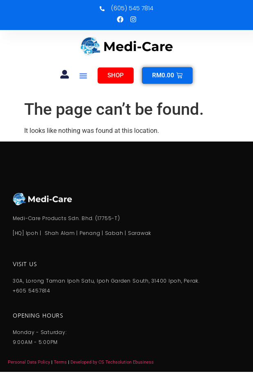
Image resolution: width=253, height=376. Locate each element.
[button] (83, 76)
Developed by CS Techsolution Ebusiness (112, 362)
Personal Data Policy (29, 362)
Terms (61, 362)
